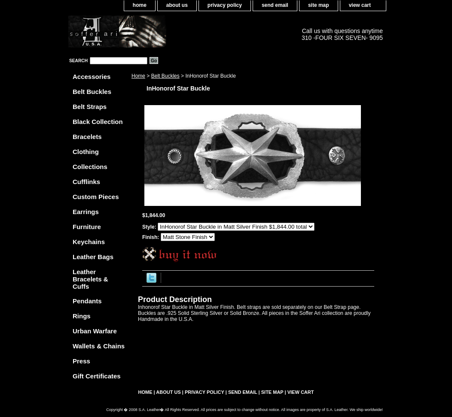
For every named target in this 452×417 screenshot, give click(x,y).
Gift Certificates (97, 376)
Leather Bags (93, 256)
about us (177, 5)
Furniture (87, 226)
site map (318, 5)
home (140, 5)
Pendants (87, 301)
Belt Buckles (165, 76)
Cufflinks (86, 181)
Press (81, 361)
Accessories (91, 76)
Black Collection (98, 121)
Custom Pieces (96, 196)
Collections (90, 166)
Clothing (86, 151)
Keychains (89, 241)
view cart (360, 5)
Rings (82, 316)
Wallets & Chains (99, 346)
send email (275, 5)
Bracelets (87, 136)
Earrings (86, 211)
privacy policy (225, 5)
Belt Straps (90, 106)
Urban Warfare (95, 331)
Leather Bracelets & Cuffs (90, 279)
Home (138, 76)
